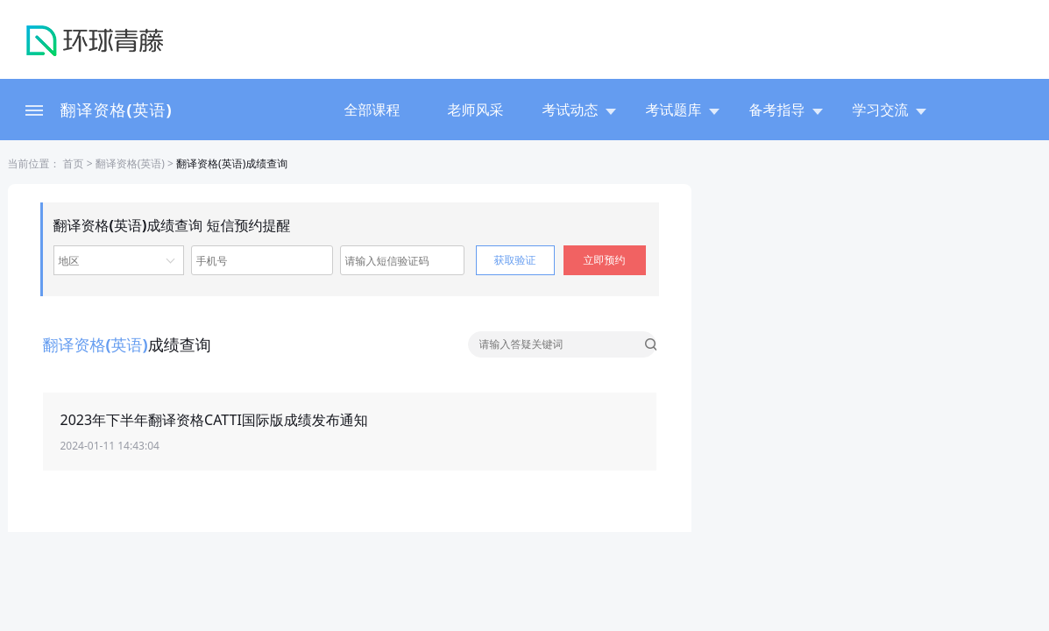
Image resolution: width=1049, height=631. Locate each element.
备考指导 (786, 109)
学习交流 (889, 109)
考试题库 (682, 109)
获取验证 (515, 259)
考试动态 (579, 109)
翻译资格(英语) (116, 109)
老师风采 (476, 109)
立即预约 (605, 259)
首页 (72, 163)
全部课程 (372, 109)
